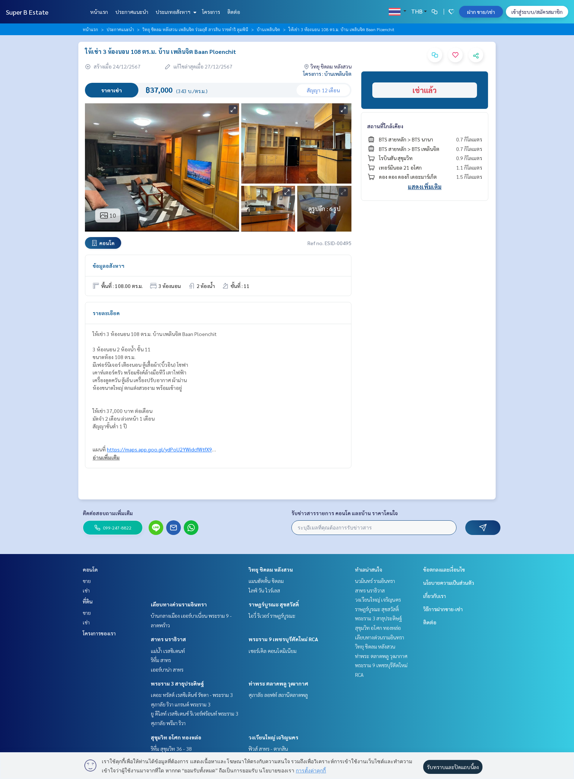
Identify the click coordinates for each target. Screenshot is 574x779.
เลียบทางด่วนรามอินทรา (179, 604)
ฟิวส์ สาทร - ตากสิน (268, 748)
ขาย (87, 580)
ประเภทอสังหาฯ (175, 11)
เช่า (86, 590)
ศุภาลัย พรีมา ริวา (168, 723)
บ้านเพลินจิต (268, 29)
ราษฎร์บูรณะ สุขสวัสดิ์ (274, 604)
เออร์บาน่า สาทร (167, 669)
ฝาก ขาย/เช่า (481, 11)
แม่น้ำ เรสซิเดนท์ (168, 650)
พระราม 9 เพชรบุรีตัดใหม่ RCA (283, 639)
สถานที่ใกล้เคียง (385, 126)
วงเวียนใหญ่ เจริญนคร (273, 737)
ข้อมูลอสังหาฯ (108, 265)
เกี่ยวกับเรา (434, 595)
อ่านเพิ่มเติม (106, 457)
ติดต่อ (233, 11)
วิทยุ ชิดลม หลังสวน (271, 569)
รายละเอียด (106, 313)
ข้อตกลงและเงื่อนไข (444, 569)
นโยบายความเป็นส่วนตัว (448, 582)
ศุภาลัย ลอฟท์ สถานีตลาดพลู (278, 694)
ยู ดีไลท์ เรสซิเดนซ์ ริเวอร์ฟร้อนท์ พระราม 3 (194, 713)
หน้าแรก (99, 11)
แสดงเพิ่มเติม (424, 187)
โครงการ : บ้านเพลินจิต (327, 73)
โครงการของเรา (99, 633)
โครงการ (211, 11)
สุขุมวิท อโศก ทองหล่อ (176, 737)
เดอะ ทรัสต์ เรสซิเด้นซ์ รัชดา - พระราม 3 (192, 694)
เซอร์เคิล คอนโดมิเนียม (273, 650)
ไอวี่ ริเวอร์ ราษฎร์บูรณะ (272, 615)
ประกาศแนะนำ (131, 11)
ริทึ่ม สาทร (161, 660)
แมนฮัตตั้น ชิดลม (266, 580)
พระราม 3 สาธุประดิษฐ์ (177, 683)
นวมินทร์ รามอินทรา (375, 580)
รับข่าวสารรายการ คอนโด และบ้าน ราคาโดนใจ (344, 513)
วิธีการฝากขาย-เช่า (443, 609)
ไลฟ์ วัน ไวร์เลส (264, 590)
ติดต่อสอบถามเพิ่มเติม (108, 513)
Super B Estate (27, 12)
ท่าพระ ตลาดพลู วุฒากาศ (278, 683)
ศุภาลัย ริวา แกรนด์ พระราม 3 (180, 704)
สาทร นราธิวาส (168, 639)
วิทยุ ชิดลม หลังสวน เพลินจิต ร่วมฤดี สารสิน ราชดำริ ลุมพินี (195, 29)
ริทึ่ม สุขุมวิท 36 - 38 (171, 748)
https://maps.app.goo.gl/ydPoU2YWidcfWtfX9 (159, 449)
